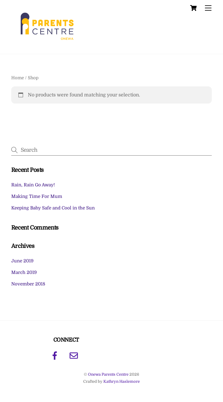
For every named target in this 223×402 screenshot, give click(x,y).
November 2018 (28, 284)
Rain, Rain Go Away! (33, 185)
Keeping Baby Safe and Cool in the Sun (53, 208)
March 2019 (24, 272)
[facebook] (56, 355)
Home (17, 77)
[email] (75, 355)
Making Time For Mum (36, 196)
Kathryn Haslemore (121, 381)
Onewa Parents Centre (108, 374)
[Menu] (208, 8)
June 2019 (22, 261)
